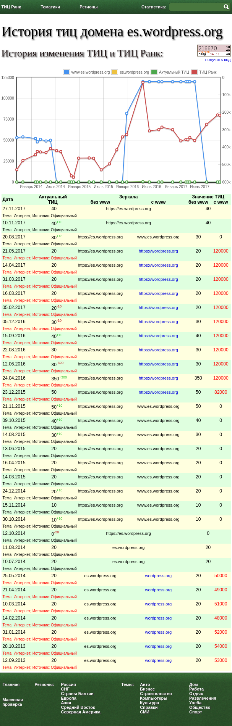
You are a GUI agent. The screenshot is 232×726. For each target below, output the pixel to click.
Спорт (195, 712)
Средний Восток (78, 707)
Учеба (195, 702)
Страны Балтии (77, 693)
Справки (148, 707)
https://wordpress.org (158, 251)
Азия (66, 702)
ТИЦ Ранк (11, 7)
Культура (149, 702)
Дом (193, 684)
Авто (145, 684)
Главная (11, 684)
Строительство (156, 693)
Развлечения (202, 698)
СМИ (144, 712)
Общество (199, 707)
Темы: (127, 684)
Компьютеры (153, 698)
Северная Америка (81, 712)
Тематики (50, 7)
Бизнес (147, 689)
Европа (68, 698)
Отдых (196, 693)
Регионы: (44, 684)
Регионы (88, 7)
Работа (196, 689)
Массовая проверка (13, 702)
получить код (218, 59)
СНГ (65, 689)
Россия (68, 684)
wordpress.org (158, 575)
